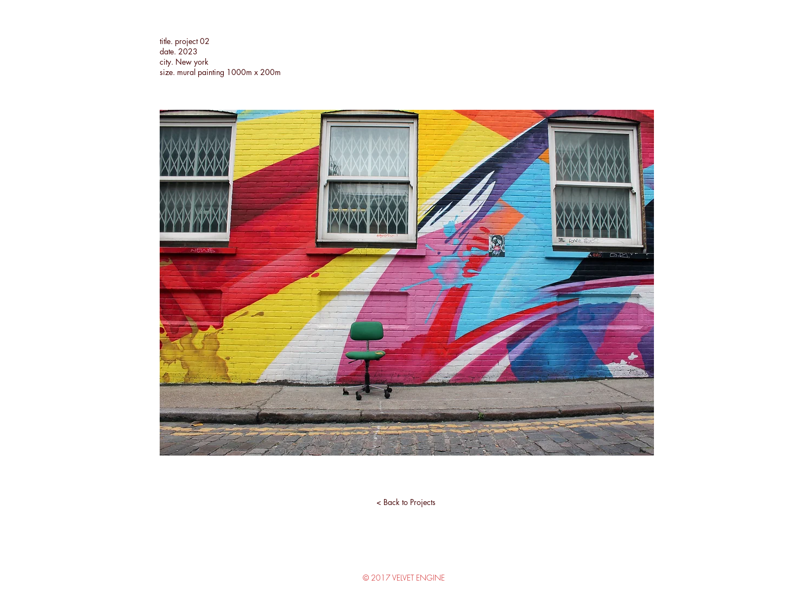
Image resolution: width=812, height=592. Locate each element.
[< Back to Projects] (406, 502)
